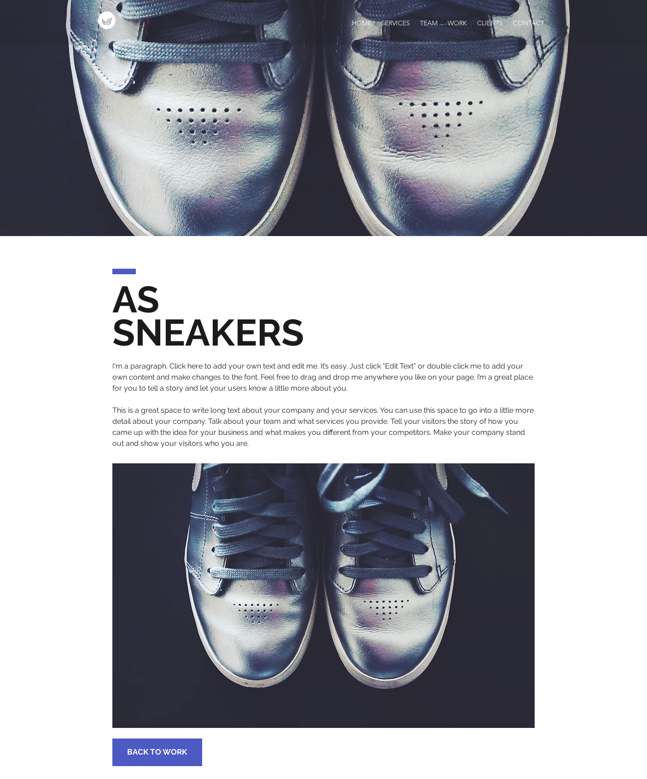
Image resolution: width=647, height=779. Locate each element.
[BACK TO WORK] (157, 752)
